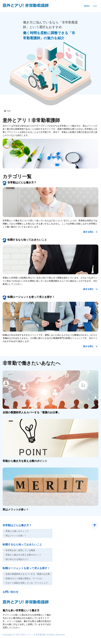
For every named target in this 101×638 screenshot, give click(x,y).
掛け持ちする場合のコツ (17, 559)
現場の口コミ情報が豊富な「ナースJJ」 (25, 578)
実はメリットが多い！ (16, 509)
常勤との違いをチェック (17, 531)
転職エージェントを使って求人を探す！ (31, 296)
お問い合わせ (10, 591)
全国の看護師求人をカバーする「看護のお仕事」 (31, 412)
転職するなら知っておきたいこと (27, 239)
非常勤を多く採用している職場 (20, 550)
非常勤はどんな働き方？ (21, 182)
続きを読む (88, 232)
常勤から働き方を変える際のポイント (25, 461)
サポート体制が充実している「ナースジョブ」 (28, 583)
